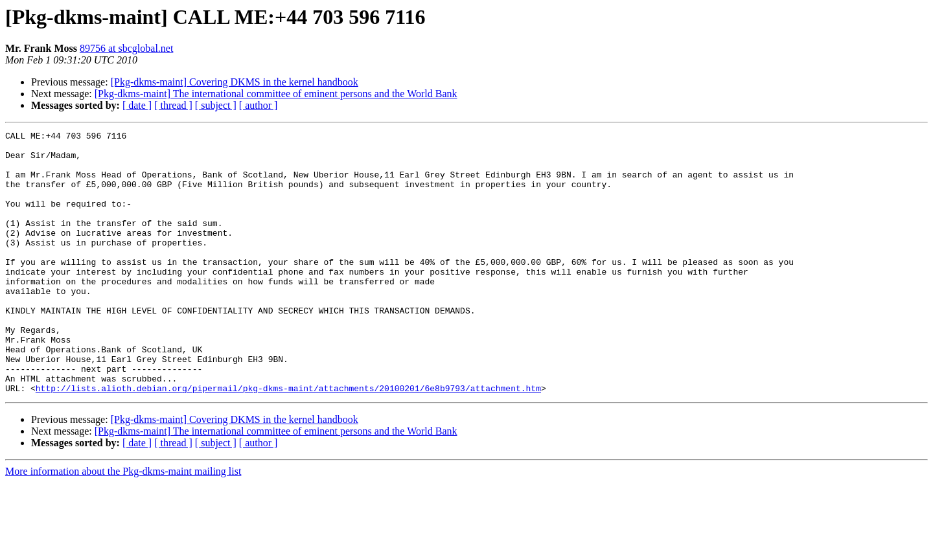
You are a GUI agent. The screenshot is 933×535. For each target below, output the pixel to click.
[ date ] (137, 105)
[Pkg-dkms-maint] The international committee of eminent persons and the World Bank (276, 93)
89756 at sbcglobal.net (126, 48)
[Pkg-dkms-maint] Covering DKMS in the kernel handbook (234, 81)
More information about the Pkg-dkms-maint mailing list (123, 523)
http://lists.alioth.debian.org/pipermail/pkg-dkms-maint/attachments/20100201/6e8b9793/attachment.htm (288, 440)
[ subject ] (215, 105)
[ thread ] (173, 105)
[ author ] (258, 105)
